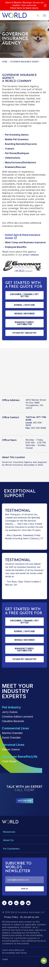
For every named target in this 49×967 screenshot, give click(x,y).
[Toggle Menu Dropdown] (24, 831)
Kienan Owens (11, 749)
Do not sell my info (29, 917)
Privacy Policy (11, 917)
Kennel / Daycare (24, 305)
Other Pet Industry (24, 333)
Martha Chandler (12, 733)
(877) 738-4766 (24, 801)
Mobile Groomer (24, 313)
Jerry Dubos (10, 712)
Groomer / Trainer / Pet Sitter (24, 295)
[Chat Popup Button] (44, 961)
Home (4, 62)
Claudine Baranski (13, 721)
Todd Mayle (9, 761)
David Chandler (11, 737)
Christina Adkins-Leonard (17, 716)
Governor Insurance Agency (17, 462)
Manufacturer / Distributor (24, 323)
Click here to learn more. (24, 8)
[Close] (45, 5)
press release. (31, 254)
